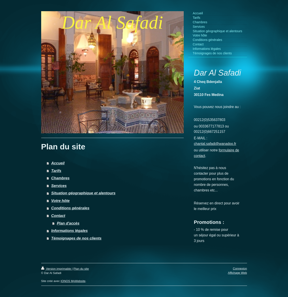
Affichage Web (237, 272)
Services (59, 186)
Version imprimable (56, 268)
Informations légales (69, 231)
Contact (58, 216)
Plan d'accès (68, 223)
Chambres (60, 178)
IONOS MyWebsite (73, 281)
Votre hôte (60, 201)
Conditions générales (70, 208)
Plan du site (81, 268)
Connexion (240, 268)
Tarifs (56, 171)
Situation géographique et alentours (83, 193)
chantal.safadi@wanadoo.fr (215, 144)
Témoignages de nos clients (76, 238)
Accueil (58, 163)
